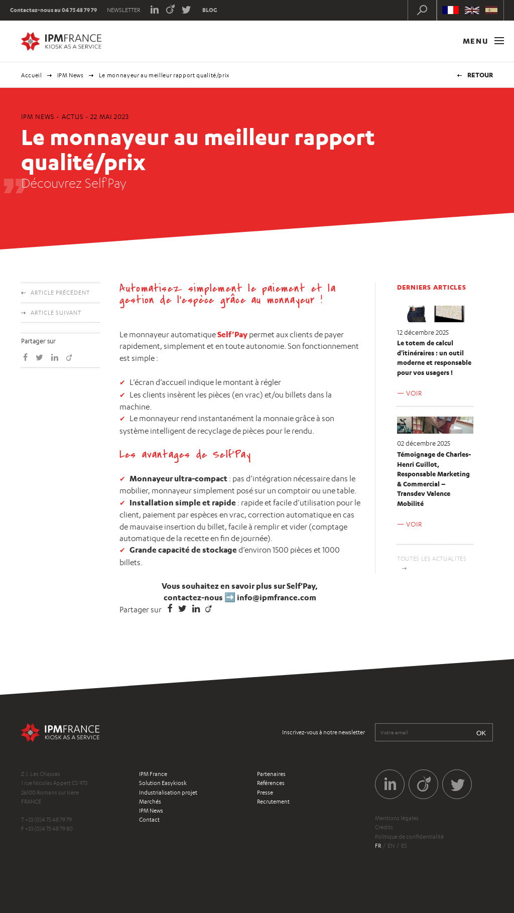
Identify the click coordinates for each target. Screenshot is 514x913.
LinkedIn (154, 9)
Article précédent (60, 292)
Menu (483, 41)
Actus (72, 116)
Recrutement (273, 801)
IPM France (153, 773)
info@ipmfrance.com (276, 597)
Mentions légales (397, 818)
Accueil (31, 75)
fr (378, 845)
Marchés (150, 801)
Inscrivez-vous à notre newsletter (323, 732)
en (391, 845)
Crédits (384, 827)
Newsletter (123, 10)
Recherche (422, 10)
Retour (480, 75)
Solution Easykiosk (163, 783)
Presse (265, 792)
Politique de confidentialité (409, 836)
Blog (209, 10)
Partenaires (271, 773)
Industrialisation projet (168, 792)
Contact (149, 819)
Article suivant (56, 312)
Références (271, 783)
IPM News (70, 75)
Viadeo (170, 9)
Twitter (186, 9)
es (404, 845)
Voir (414, 393)
